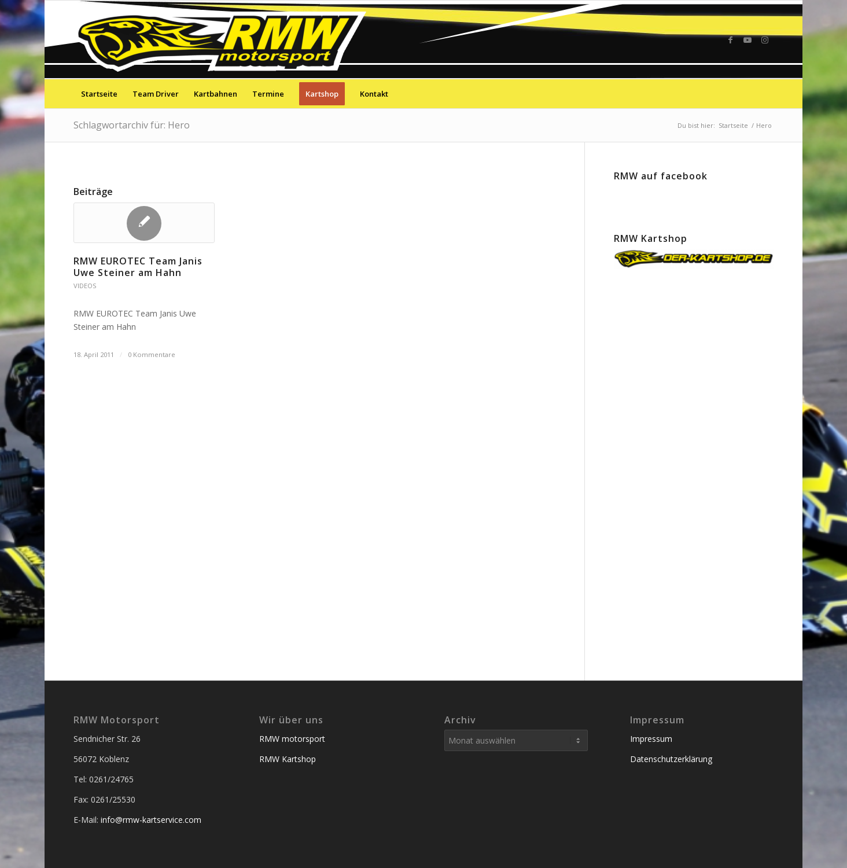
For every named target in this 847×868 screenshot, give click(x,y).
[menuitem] (99, 93)
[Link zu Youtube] (747, 40)
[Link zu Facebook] (730, 40)
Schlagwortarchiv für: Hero (131, 125)
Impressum (651, 738)
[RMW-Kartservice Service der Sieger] (222, 40)
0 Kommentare (151, 354)
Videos (85, 285)
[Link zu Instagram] (765, 40)
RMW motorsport (292, 738)
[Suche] (766, 93)
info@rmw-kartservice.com (151, 819)
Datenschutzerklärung (671, 758)
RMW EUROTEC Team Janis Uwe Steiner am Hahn (137, 267)
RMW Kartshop (287, 758)
